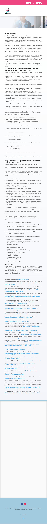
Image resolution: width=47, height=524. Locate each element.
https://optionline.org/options (31, 370)
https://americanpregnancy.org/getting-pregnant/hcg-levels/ (17, 321)
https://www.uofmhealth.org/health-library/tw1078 (18, 338)
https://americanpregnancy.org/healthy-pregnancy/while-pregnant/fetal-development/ (22, 313)
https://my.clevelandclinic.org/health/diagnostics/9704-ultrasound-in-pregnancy (21, 330)
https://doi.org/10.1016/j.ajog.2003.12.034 (31, 326)
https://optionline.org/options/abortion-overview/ (30, 361)
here (22, 157)
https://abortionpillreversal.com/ (22, 279)
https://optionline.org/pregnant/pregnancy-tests (14, 374)
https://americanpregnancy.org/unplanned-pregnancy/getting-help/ (18, 317)
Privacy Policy (23, 518)
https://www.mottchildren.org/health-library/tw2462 (31, 334)
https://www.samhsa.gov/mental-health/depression (15, 378)
